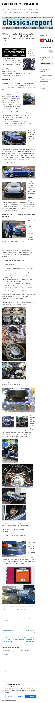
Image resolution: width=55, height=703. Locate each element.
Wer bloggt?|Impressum (15, 12)
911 (25, 619)
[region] (20, 690)
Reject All (20, 696)
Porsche (29, 619)
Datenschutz (34, 12)
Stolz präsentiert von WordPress (9, 700)
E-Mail (4, 678)
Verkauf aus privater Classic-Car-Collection (13, 9)
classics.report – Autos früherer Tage (21, 3)
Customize (10, 696)
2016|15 (4, 12)
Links (26, 12)
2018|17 (46, 9)
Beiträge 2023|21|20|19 (34, 9)
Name (4, 672)
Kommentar (5, 654)
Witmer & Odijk (16, 96)
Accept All (31, 696)
